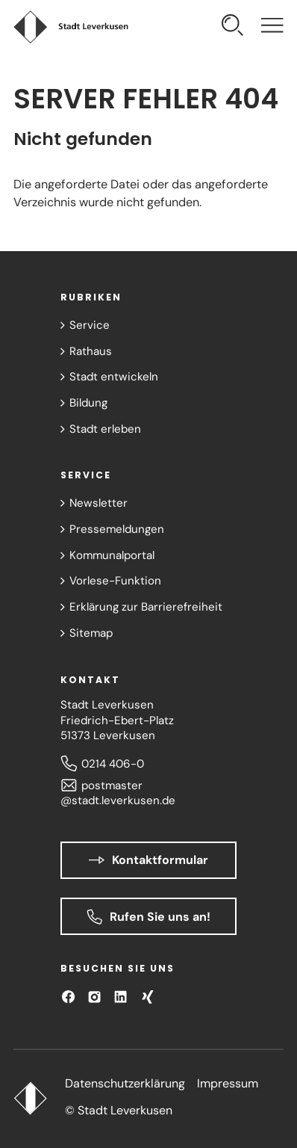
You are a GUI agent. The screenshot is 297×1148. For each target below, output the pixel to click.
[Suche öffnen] (232, 27)
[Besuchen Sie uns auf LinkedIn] (120, 996)
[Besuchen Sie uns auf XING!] (147, 996)
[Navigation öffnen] (272, 27)
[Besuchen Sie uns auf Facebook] (68, 996)
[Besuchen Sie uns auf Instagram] (94, 996)
